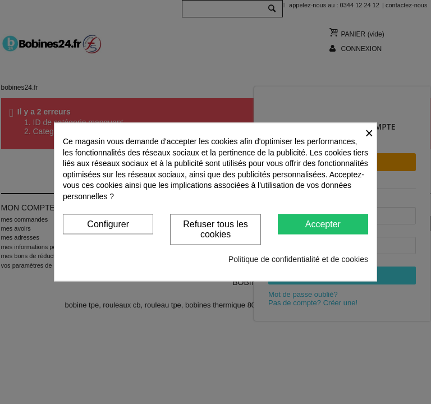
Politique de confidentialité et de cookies (298, 259)
